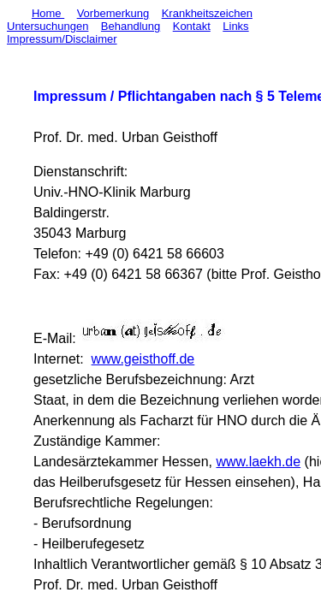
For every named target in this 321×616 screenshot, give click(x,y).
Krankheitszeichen (207, 13)
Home (48, 13)
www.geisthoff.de (143, 359)
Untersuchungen (47, 26)
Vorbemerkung (113, 13)
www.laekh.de (258, 461)
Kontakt (192, 26)
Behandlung (130, 26)
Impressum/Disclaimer (62, 39)
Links (235, 26)
